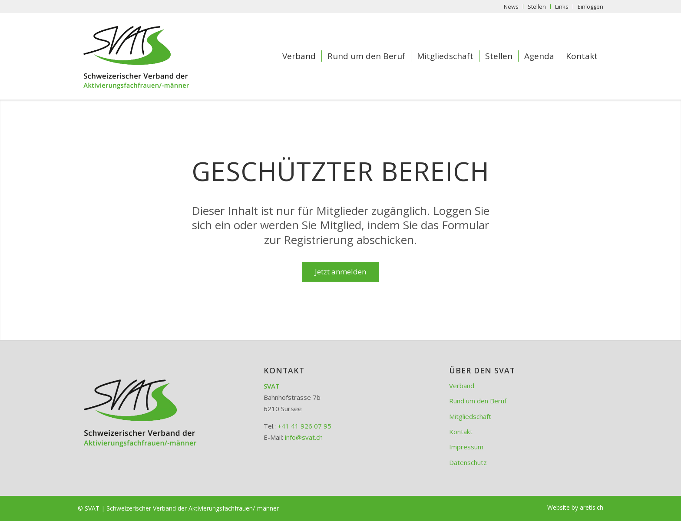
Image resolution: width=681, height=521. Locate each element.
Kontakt (461, 431)
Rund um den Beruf (477, 400)
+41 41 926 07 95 (304, 426)
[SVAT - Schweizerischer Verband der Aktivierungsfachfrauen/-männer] (150, 56)
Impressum (466, 446)
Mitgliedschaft (470, 416)
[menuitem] (511, 6)
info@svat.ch (304, 437)
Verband (461, 385)
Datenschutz (468, 462)
